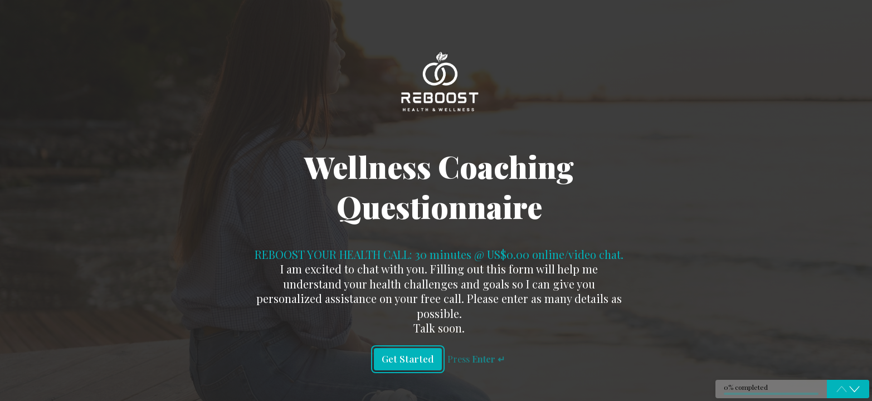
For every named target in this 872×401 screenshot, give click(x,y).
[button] (854, 388)
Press (477, 359)
